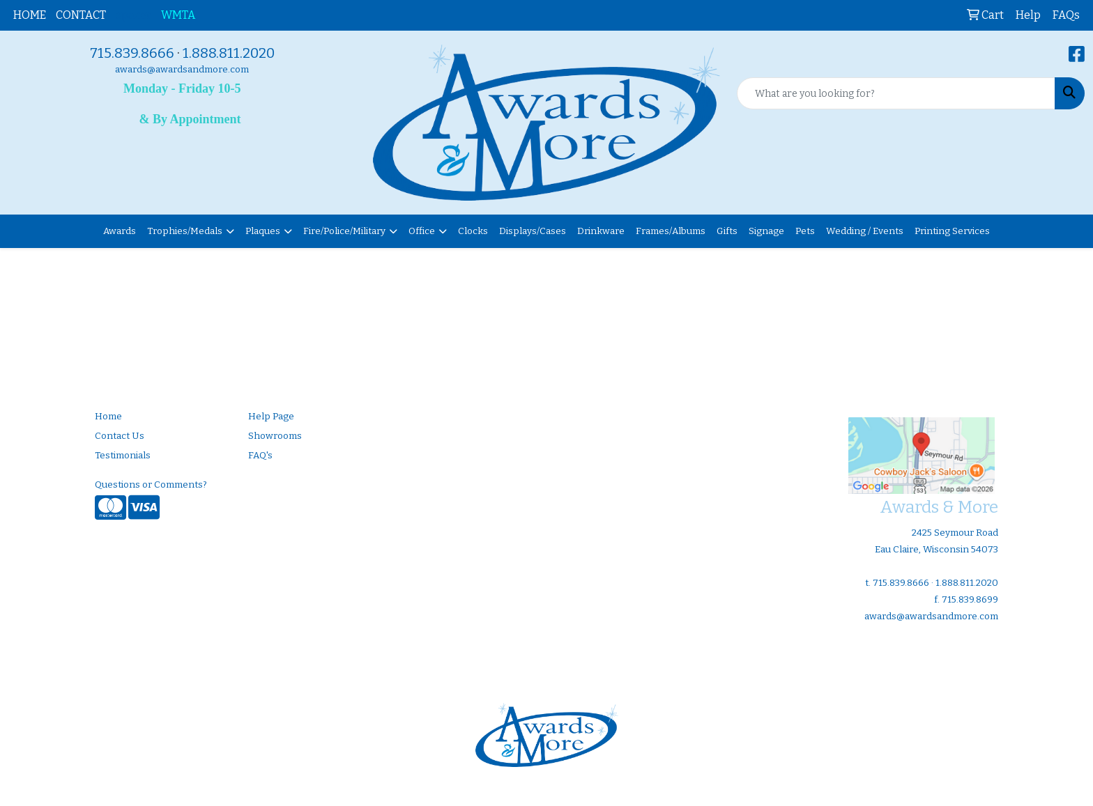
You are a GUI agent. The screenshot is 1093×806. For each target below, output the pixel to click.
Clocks (473, 231)
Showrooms (275, 436)
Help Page (271, 416)
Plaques (262, 231)
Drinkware (601, 231)
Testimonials (123, 455)
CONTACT (81, 15)
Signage (766, 231)
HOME (29, 15)
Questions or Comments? (151, 484)
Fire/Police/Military (344, 231)
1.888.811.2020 (229, 53)
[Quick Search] (896, 93)
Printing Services (952, 231)
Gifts (727, 231)
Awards (119, 231)
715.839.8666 (132, 53)
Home (108, 416)
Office (421, 231)
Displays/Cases (532, 231)
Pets (805, 231)
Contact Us (119, 436)
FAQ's (260, 455)
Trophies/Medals (184, 231)
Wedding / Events (864, 231)
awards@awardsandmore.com (182, 69)
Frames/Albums (670, 231)
